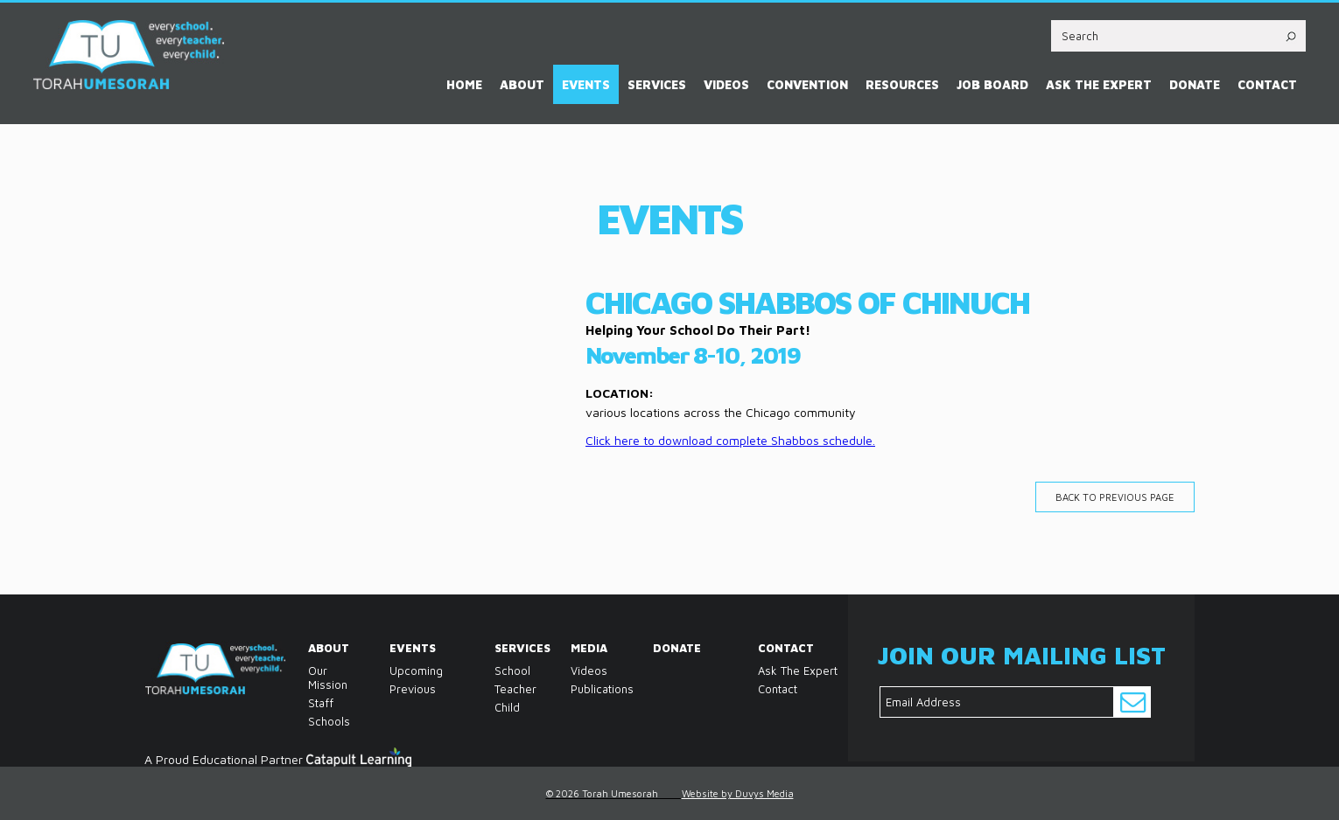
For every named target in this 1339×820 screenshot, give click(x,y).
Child (498, 707)
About (522, 84)
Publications (576, 689)
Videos (726, 84)
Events (586, 84)
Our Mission (313, 677)
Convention (807, 84)
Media (576, 648)
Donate (1194, 84)
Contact (1267, 84)
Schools (313, 721)
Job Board (992, 84)
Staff (313, 703)
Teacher (498, 689)
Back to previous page (1114, 497)
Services (656, 84)
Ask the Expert (1099, 84)
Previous (412, 689)
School (498, 671)
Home (464, 84)
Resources (902, 84)
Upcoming (416, 671)
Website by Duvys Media (738, 793)
